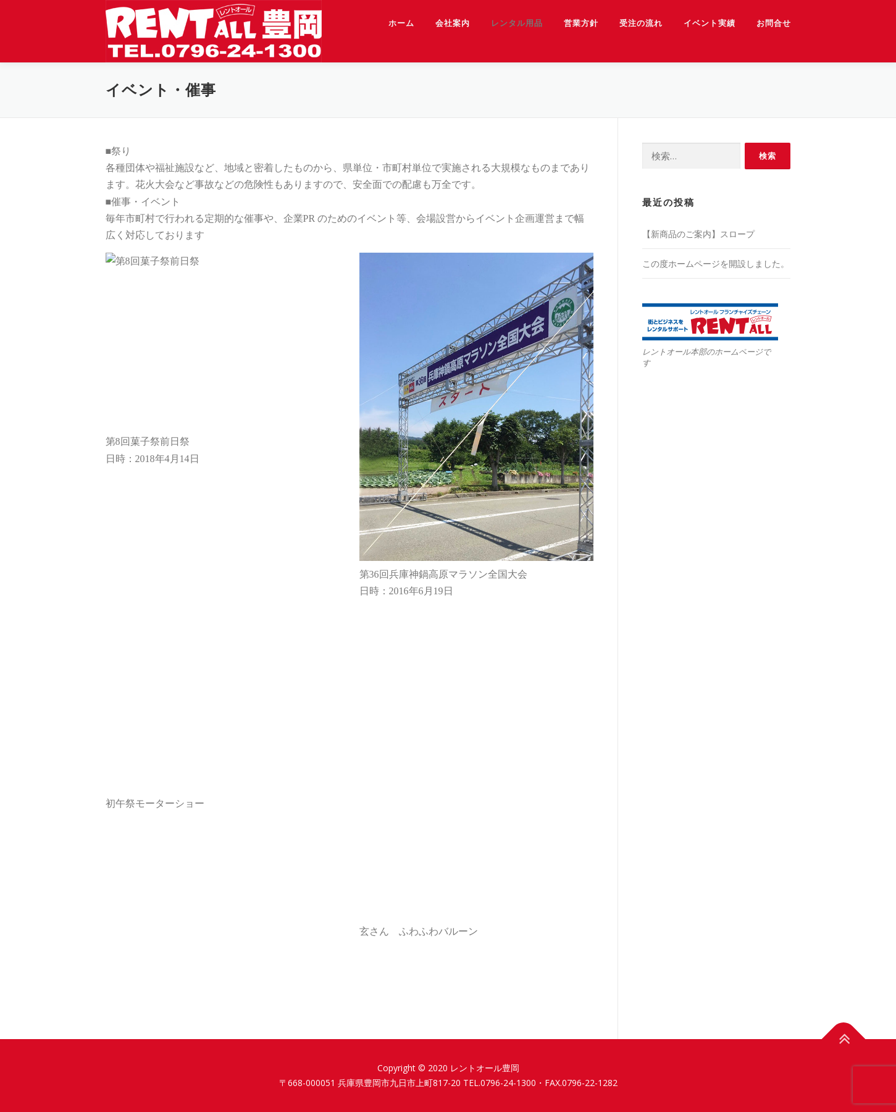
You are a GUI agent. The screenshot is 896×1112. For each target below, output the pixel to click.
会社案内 (452, 23)
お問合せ (773, 23)
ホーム (401, 23)
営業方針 (581, 23)
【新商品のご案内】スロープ (698, 234)
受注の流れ (641, 23)
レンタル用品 (517, 23)
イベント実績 (709, 23)
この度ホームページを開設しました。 (715, 263)
